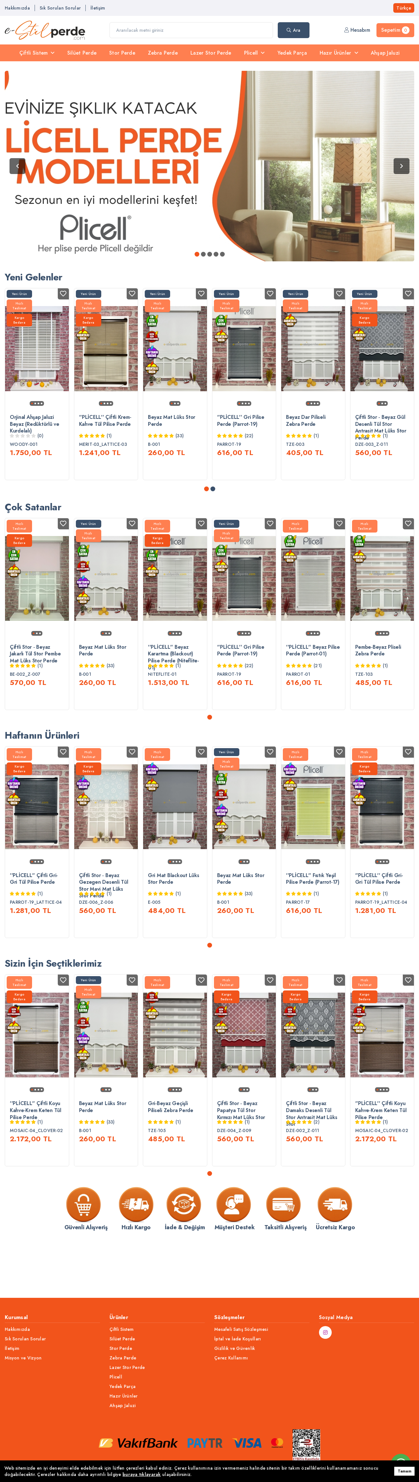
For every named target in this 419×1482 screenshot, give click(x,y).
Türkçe (403, 8)
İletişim (97, 8)
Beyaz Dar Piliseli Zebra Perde (305, 420)
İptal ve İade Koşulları (237, 1339)
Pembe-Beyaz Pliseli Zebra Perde (378, 661)
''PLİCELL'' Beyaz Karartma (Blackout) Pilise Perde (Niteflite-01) (173, 668)
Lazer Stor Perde (210, 53)
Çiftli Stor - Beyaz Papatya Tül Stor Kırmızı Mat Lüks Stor (241, 1143)
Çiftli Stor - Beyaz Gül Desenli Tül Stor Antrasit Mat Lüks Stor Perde (380, 427)
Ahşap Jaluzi (385, 53)
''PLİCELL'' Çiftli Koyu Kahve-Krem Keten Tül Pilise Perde (35, 1143)
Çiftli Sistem (37, 53)
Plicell (254, 53)
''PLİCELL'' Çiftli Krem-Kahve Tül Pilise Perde (105, 420)
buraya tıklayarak (142, 1474)
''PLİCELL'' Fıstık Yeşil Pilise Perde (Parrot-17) (312, 901)
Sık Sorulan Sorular (60, 8)
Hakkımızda (17, 8)
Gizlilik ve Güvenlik (234, 1348)
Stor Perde (122, 53)
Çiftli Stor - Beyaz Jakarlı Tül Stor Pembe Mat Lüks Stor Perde (35, 664)
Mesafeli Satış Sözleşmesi (241, 1329)
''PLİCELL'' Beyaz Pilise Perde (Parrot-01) (313, 661)
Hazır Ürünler (339, 53)
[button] (206, 499)
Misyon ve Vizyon (23, 1358)
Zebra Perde (163, 53)
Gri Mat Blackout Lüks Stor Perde (173, 901)
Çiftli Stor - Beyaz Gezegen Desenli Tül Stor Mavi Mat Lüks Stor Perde (103, 907)
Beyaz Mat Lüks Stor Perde (171, 420)
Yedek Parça (292, 53)
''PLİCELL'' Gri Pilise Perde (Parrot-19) (240, 420)
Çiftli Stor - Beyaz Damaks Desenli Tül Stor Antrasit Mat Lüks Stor (311, 1146)
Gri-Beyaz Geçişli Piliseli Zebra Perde (170, 1140)
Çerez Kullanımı (231, 1358)
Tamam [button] (404, 1471)
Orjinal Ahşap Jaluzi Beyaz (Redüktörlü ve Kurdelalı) (34, 424)
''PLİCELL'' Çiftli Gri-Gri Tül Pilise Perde (34, 901)
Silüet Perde (81, 53)
